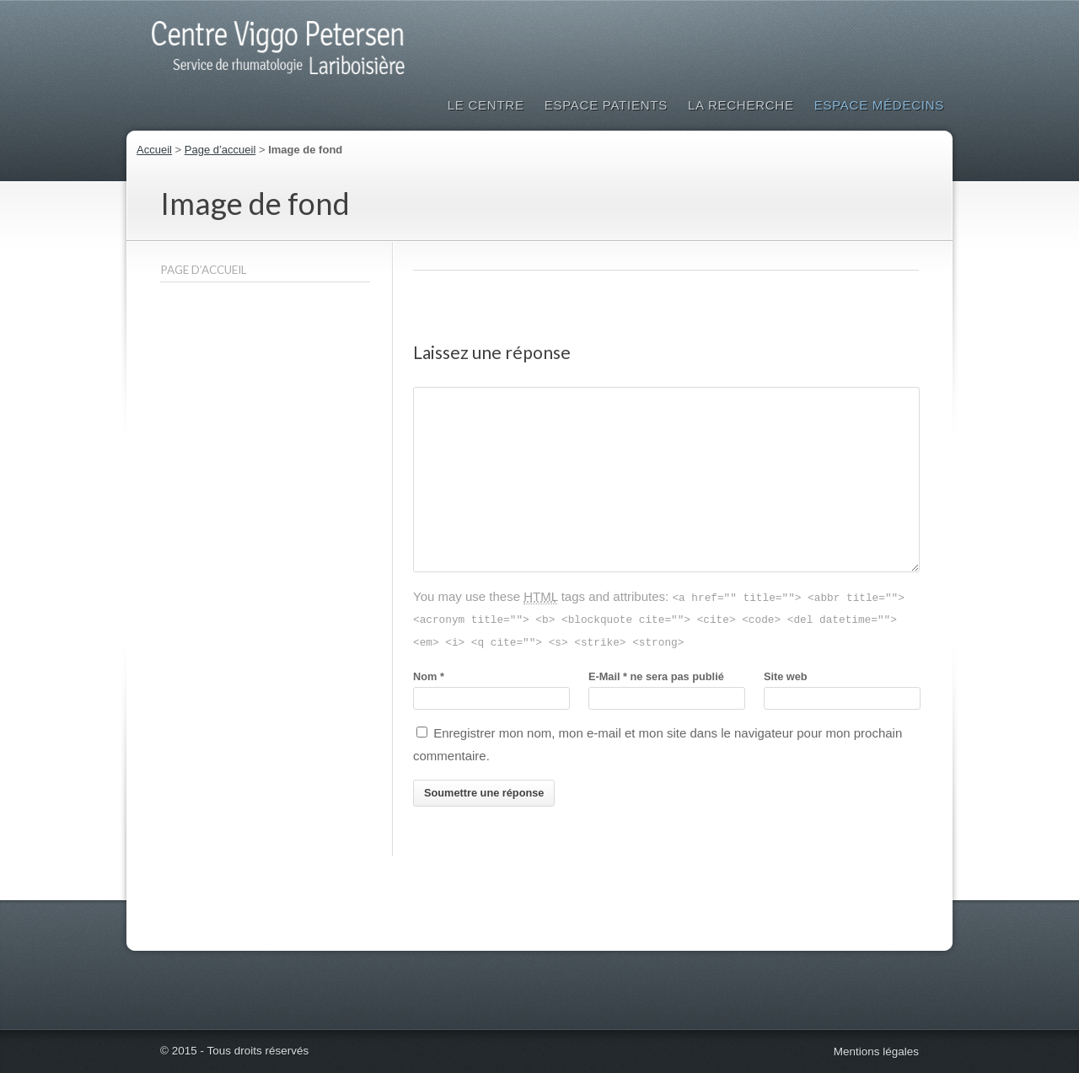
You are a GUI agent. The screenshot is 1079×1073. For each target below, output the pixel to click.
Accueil (154, 149)
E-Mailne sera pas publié (656, 676)
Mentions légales (876, 1051)
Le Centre (486, 105)
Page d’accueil (220, 149)
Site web (786, 676)
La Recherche (741, 105)
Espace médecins (879, 105)
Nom (428, 676)
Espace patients (606, 105)
